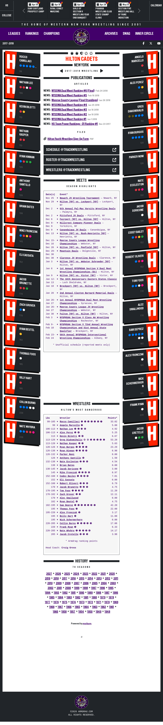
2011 (115, 578)
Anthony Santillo (24, 183)
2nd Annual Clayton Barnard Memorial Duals (87, 293)
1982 (77, 597)
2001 (59, 588)
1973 (81, 602)
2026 (58, 573)
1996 (102, 588)
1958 (64, 611)
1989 (90, 592)
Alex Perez (66, 432)
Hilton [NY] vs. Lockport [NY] (79, 201)
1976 (56, 602)
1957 (72, 611)
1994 (47, 592)
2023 (85, 573)
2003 (113, 583)
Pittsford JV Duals (72, 215)
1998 (85, 588)
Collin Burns (27, 402)
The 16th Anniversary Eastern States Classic (88, 279)
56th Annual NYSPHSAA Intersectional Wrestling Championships (83, 336)
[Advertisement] (22, 501)
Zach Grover (27, 305)
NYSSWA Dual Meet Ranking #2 (69, 114)
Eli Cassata (26, 255)
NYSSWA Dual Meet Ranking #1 (69, 119)
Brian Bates (26, 206)
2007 (77, 583)
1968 (51, 607)
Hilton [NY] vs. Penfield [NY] (79, 247)
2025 (67, 573)
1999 (76, 588)
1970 (107, 602)
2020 (112, 573)
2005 (95, 583)
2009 (59, 583)
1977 (47, 602)
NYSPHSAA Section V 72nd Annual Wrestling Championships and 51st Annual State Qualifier (86, 328)
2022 (94, 573)
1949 (98, 611)
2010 (50, 583)
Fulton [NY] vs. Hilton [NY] (78, 313)
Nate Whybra (27, 426)
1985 (51, 597)
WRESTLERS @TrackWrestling (68, 170)
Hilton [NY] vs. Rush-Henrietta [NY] (83, 233)
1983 (69, 597)
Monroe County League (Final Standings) (75, 100)
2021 (103, 573)
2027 (49, 573)
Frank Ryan (66, 527)
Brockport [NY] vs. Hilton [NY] (80, 286)
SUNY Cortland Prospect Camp (36, 10)
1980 (94, 597)
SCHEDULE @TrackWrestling (67, 150)
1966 (68, 607)
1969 (115, 602)
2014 (90, 578)
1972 (90, 602)
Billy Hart (25, 378)
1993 (56, 592)
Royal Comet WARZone (56, 10)
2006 (86, 583)
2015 (81, 578)
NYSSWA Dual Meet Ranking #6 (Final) (73, 90)
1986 (115, 592)
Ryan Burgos (67, 447)
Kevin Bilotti (27, 107)
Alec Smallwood (69, 498)
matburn (87, 623)
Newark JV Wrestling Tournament (80, 198)
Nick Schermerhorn (71, 519)
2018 (56, 578)
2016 (73, 578)
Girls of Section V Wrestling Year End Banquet (81, 13)
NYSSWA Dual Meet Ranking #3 (69, 109)
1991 (73, 592)
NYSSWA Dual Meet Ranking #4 (69, 104)
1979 (102, 597)
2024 (76, 573)
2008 (68, 583)
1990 (81, 592)
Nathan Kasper (23, 133)
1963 (94, 607)
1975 (64, 602)
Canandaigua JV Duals (73, 229)
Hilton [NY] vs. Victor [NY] (78, 275)
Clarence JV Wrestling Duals (78, 258)
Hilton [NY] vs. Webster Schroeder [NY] (85, 261)
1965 (77, 607)
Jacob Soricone (69, 468)
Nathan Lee (26, 82)
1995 (110, 588)
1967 (60, 607)
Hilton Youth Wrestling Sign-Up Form (68, 138)
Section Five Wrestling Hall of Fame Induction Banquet (126, 14)
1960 (55, 611)
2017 (64, 578)
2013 (99, 578)
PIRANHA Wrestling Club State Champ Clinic (103, 13)
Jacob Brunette (25, 281)
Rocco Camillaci (25, 59)
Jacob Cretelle (69, 534)
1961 (111, 607)
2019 (47, 578)
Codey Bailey (68, 476)
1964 (86, 607)
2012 (107, 578)
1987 (107, 592)
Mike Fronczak (28, 230)
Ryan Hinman (26, 157)
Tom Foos (65, 490)
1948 (107, 611)
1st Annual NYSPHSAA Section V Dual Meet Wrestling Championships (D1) (86, 270)
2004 (104, 583)
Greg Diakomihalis (71, 439)
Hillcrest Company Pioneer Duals (80, 222)
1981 (86, 597)
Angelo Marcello (70, 425)
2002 (50, 588)
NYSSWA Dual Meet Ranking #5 (69, 95)
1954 (81, 611)
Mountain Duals (69, 251)
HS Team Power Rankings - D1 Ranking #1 (75, 123)
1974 (73, 602)
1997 (93, 588)
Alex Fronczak (68, 512)
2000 (68, 588)
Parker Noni (67, 454)
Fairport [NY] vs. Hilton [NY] (79, 219)
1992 (65, 592)
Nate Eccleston (69, 461)
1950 (89, 611)
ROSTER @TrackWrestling (65, 160)
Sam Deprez (66, 505)
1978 (111, 597)
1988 (98, 592)
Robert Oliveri (69, 483)
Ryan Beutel (26, 329)
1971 (98, 602)
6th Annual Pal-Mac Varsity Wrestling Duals (88, 208)
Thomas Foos (27, 353)
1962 (103, 607)
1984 (60, 597)
